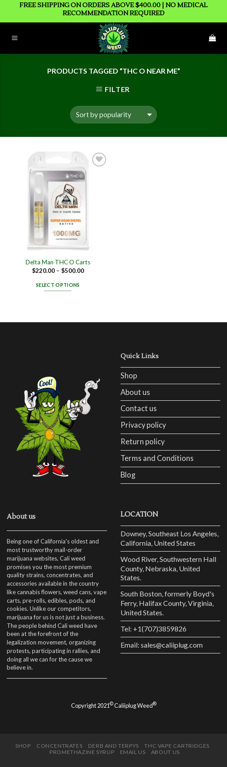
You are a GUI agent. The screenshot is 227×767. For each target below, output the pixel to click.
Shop (128, 375)
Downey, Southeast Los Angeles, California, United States (169, 538)
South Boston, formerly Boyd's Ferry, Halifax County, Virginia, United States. (167, 602)
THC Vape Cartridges (176, 745)
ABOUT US (165, 752)
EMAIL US (133, 752)
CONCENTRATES (59, 745)
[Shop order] (113, 114)
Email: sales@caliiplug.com (161, 644)
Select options (58, 285)
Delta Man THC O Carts (58, 262)
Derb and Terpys (113, 745)
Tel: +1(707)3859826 (153, 628)
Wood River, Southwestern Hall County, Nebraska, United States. (168, 568)
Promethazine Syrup (81, 752)
